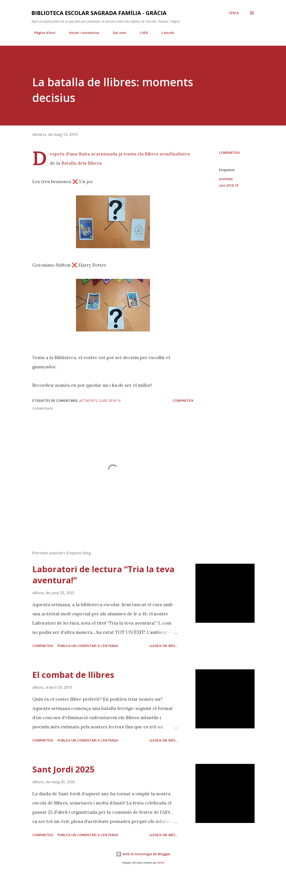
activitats (226, 179)
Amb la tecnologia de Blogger (143, 854)
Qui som (116, 32)
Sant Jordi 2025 (63, 769)
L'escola (165, 32)
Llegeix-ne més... (163, 646)
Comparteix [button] (229, 152)
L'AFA (141, 32)
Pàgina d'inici (42, 32)
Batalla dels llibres (81, 163)
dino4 (160, 862)
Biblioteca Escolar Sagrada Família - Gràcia (99, 13)
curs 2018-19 (228, 185)
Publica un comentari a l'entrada (88, 646)
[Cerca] (234, 13)
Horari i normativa (81, 32)
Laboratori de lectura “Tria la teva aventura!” (103, 574)
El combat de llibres (73, 674)
